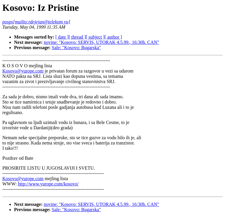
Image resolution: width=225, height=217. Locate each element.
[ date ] (62, 37)
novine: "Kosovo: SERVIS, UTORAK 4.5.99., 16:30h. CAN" (101, 42)
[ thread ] (77, 37)
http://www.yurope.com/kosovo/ (48, 183)
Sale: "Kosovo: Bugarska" (76, 47)
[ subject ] (95, 37)
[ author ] (113, 37)
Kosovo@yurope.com (23, 70)
